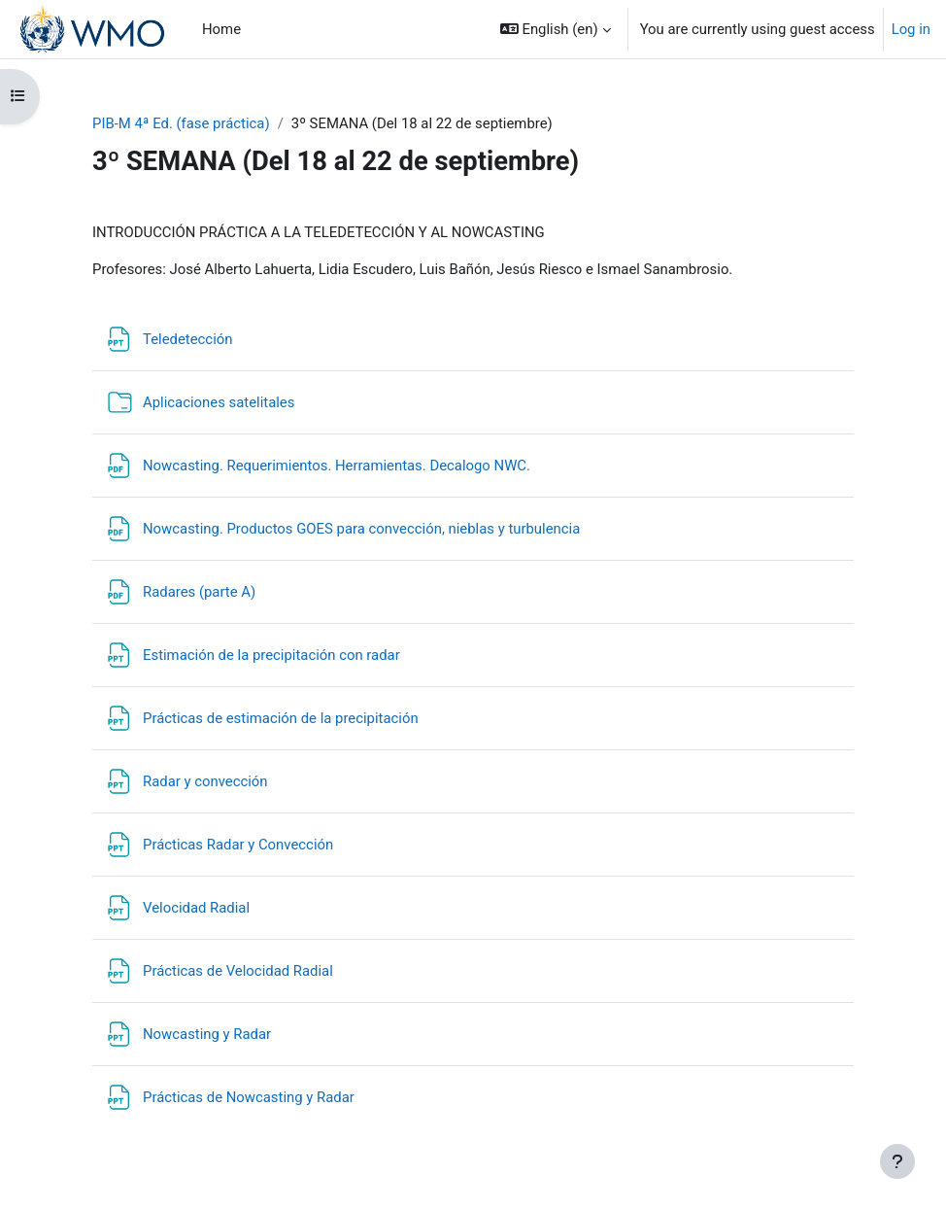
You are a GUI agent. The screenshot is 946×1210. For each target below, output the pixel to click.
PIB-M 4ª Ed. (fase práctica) (181, 123)
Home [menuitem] (221, 29)
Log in (911, 29)
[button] (556, 29)
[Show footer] (897, 1161)
